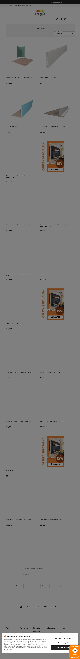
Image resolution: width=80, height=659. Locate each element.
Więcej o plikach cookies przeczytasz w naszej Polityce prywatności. (25, 648)
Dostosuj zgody (63, 643)
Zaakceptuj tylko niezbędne (63, 638)
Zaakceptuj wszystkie (63, 647)
